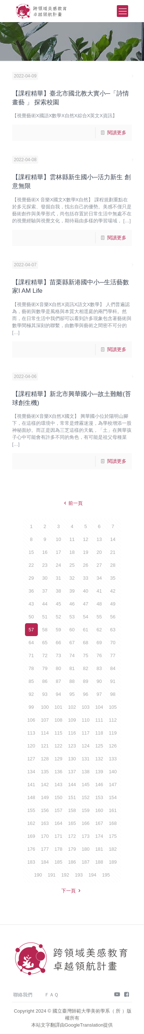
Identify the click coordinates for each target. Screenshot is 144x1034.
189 (113, 862)
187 (86, 862)
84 (112, 668)
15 (31, 552)
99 (31, 707)
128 (45, 758)
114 (45, 733)
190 (38, 875)
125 (99, 746)
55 (99, 617)
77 (112, 655)
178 (58, 849)
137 (72, 771)
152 (86, 797)
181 (99, 849)
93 (44, 694)
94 (58, 694)
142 (45, 784)
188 (99, 862)
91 (112, 681)
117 (86, 733)
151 (72, 797)
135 (45, 771)
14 (112, 539)
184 (45, 862)
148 (31, 797)
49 (112, 604)
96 (85, 694)
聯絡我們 (22, 994)
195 (106, 875)
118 (99, 733)
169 (31, 836)
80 (58, 668)
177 (45, 849)
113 (31, 733)
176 (31, 849)
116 (72, 733)
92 (31, 694)
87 (58, 681)
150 (58, 797)
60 (72, 629)
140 (113, 771)
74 (72, 655)
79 (44, 668)
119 (113, 733)
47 (85, 604)
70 (112, 642)
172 (72, 836)
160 (99, 810)
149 (45, 797)
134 (31, 771)
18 (72, 552)
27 (99, 565)
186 (72, 862)
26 (85, 565)
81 (72, 668)
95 (72, 694)
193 (79, 875)
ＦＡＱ (51, 994)
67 (72, 642)
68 (85, 642)
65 (44, 642)
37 (44, 591)
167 (99, 823)
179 (72, 849)
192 (65, 875)
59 (58, 629)
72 (44, 655)
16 (44, 552)
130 (72, 758)
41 (99, 591)
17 (58, 552)
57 (31, 629)
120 (31, 746)
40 (85, 591)
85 (31, 681)
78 (31, 668)
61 (85, 629)
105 (113, 707)
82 (85, 668)
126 (113, 746)
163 (45, 823)
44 (44, 604)
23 (44, 565)
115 (58, 733)
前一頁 (71, 503)
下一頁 (71, 891)
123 (72, 746)
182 (113, 849)
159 (86, 810)
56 (112, 617)
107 (45, 720)
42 (112, 591)
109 (72, 720)
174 (99, 836)
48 (99, 604)
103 (86, 707)
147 (113, 784)
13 (99, 539)
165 (72, 823)
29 (31, 578)
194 (93, 875)
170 (45, 836)
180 (86, 849)
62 (99, 629)
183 (31, 862)
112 (113, 720)
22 (31, 565)
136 (58, 771)
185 (58, 862)
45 (58, 604)
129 (58, 758)
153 (99, 797)
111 (99, 720)
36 (31, 591)
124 (86, 746)
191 (52, 875)
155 (31, 810)
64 (31, 642)
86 (44, 681)
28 (112, 565)
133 (113, 758)
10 (58, 539)
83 (99, 668)
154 (113, 797)
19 (85, 552)
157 (58, 810)
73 (58, 655)
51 (44, 617)
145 (86, 784)
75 (85, 655)
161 (113, 810)
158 (72, 810)
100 (45, 707)
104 (99, 707)
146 (99, 784)
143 (58, 784)
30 (44, 578)
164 (58, 823)
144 (72, 784)
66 (58, 642)
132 (99, 758)
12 (85, 539)
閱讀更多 (116, 132)
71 (31, 655)
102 (72, 707)
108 (58, 720)
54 (85, 617)
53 (72, 617)
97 (99, 694)
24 (58, 565)
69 (99, 642)
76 (99, 655)
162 (31, 823)
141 (31, 784)
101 (58, 707)
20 (99, 552)
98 (112, 694)
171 (58, 836)
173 (86, 836)
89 (85, 681)
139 (99, 771)
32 (72, 578)
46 (72, 604)
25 (72, 565)
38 (58, 591)
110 (86, 720)
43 (31, 604)
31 (58, 578)
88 (72, 681)
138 (86, 771)
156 (45, 810)
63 (112, 629)
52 (58, 617)
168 (113, 823)
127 (31, 758)
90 (99, 681)
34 (99, 578)
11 (72, 539)
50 (31, 617)
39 (72, 591)
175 (113, 836)
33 (85, 578)
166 (86, 823)
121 (45, 746)
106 (31, 720)
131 (86, 758)
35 (112, 578)
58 (44, 629)
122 (58, 746)
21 (112, 552)
